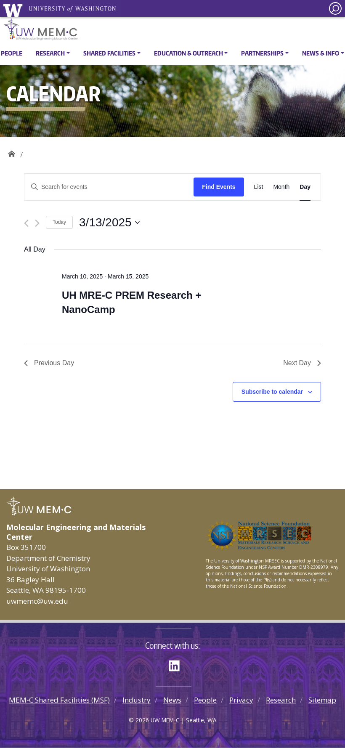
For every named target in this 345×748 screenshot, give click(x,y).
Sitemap (322, 700)
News (172, 700)
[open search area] (335, 8)
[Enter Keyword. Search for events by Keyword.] (109, 187)
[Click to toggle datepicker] (109, 222)
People (11, 53)
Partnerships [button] (262, 53)
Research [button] (50, 53)
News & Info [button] (320, 53)
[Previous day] (26, 223)
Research (281, 700)
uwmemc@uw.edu (37, 601)
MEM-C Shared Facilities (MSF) (59, 700)
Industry (136, 700)
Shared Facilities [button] (109, 53)
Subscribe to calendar (272, 391)
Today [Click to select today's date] (59, 222)
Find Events (218, 186)
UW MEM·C (11, 151)
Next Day (302, 362)
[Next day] (37, 223)
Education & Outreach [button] (188, 53)
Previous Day (49, 362)
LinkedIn (177, 664)
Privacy (241, 700)
